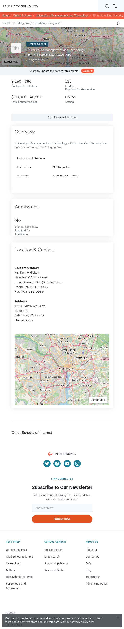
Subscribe (62, 519)
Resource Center (54, 570)
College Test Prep (16, 549)
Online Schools (22, 15)
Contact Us (92, 556)
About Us (91, 549)
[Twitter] (47, 463)
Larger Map (98, 399)
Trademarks (93, 576)
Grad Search (52, 556)
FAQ (88, 563)
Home (5, 15)
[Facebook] (57, 463)
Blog (88, 570)
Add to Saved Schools (62, 117)
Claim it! (88, 71)
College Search (53, 549)
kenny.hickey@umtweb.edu (43, 282)
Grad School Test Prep (19, 556)
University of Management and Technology (62, 15)
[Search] (107, 6)
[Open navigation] (115, 6)
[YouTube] (67, 463)
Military (10, 570)
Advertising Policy (96, 583)
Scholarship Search (56, 563)
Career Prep (13, 563)
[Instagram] (77, 463)
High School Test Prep (19, 576)
